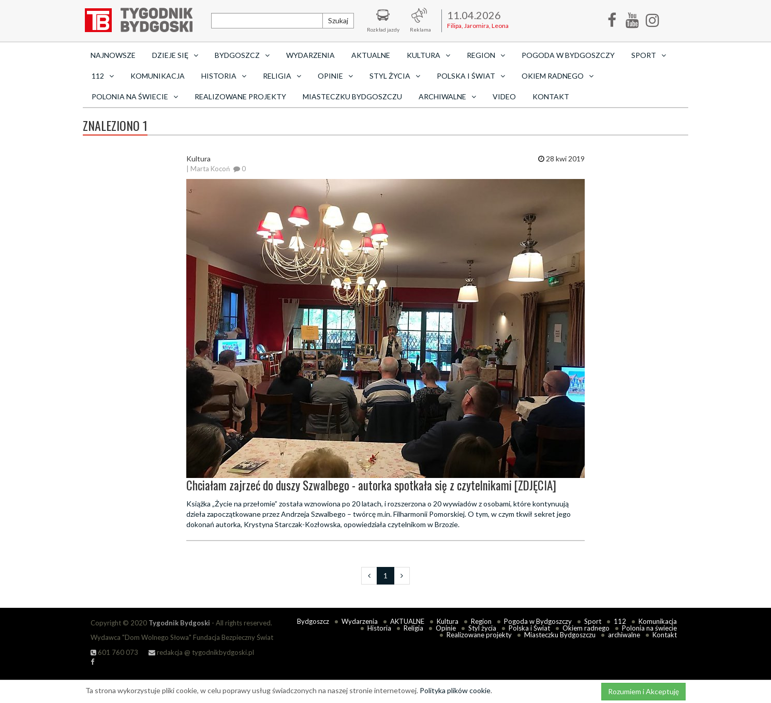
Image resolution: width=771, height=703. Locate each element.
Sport (592, 621)
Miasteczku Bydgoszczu (352, 96)
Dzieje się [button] (175, 55)
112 (620, 621)
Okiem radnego (586, 628)
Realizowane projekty (240, 96)
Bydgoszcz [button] (242, 55)
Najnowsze (113, 55)
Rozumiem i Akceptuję (643, 691)
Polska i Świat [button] (471, 75)
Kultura (447, 621)
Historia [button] (223, 75)
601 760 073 (114, 652)
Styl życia (482, 628)
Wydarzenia (310, 55)
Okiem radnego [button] (558, 75)
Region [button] (486, 55)
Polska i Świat (529, 628)
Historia (379, 628)
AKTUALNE (370, 55)
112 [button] (103, 75)
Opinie (446, 628)
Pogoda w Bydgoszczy (568, 55)
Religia (413, 628)
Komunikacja (157, 75)
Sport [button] (648, 55)
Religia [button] (282, 75)
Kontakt (550, 96)
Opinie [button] (335, 75)
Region (481, 621)
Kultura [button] (428, 55)
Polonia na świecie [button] (135, 96)
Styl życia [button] (394, 75)
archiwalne (624, 635)
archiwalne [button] (447, 96)
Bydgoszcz (313, 621)
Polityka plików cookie (455, 690)
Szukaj (338, 20)
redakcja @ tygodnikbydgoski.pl (201, 652)
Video (504, 96)
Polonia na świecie (649, 628)
